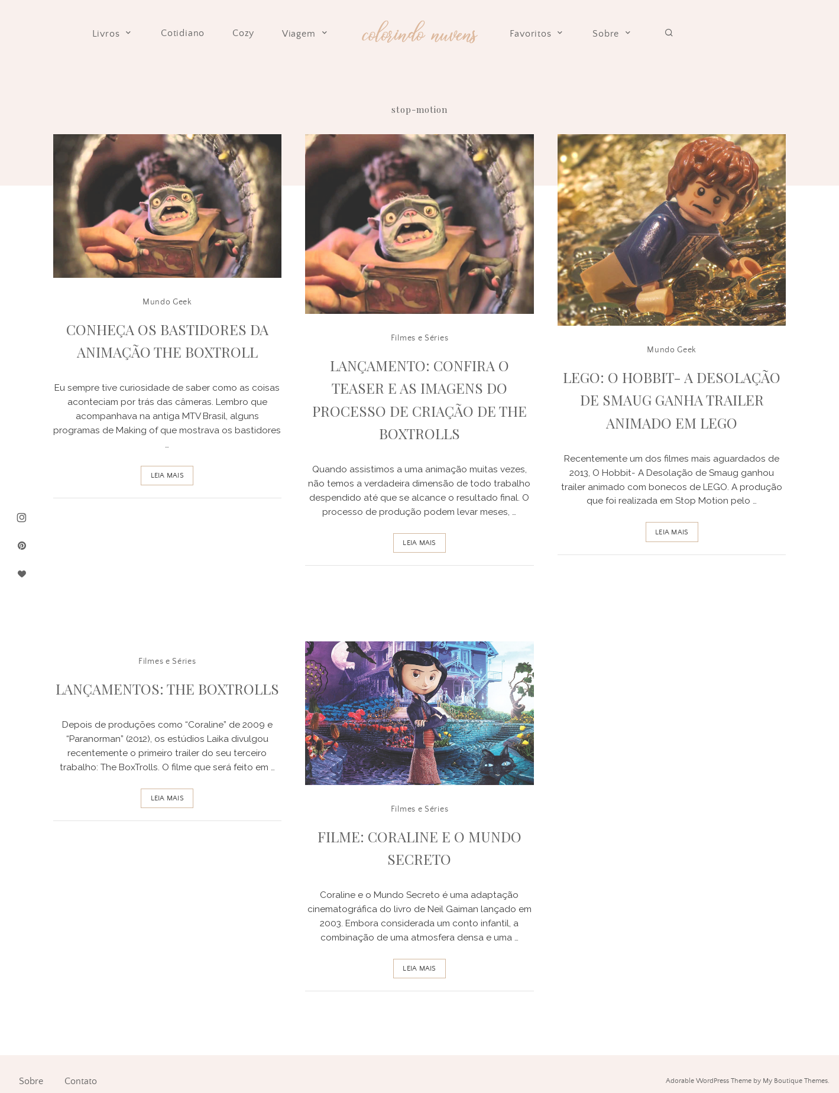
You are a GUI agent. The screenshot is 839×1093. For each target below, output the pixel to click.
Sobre (612, 33)
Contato (80, 1081)
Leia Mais (167, 475)
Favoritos (537, 33)
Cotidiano (183, 33)
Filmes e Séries (420, 338)
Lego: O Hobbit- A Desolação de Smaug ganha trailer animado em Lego (671, 400)
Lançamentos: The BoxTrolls (167, 688)
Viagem (305, 33)
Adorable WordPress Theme (708, 1081)
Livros (113, 33)
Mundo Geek (167, 302)
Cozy (243, 33)
